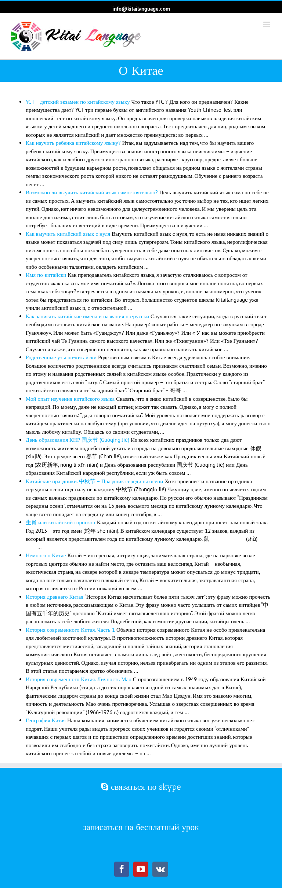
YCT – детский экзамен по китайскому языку (78, 101)
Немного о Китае (46, 555)
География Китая (46, 720)
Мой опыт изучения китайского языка (70, 398)
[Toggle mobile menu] (267, 24)
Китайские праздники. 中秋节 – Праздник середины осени (94, 481)
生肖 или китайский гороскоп (60, 522)
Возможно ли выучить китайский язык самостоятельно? (92, 192)
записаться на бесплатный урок (141, 827)
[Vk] (160, 869)
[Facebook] (121, 869)
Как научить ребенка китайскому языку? (73, 142)
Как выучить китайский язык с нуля (68, 233)
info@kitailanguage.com (141, 8)
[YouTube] (140, 869)
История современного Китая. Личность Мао (78, 679)
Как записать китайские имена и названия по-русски (87, 316)
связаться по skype (141, 787)
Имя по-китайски (46, 274)
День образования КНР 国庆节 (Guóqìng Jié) (77, 439)
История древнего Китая (54, 596)
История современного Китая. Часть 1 (70, 629)
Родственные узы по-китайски (61, 357)
